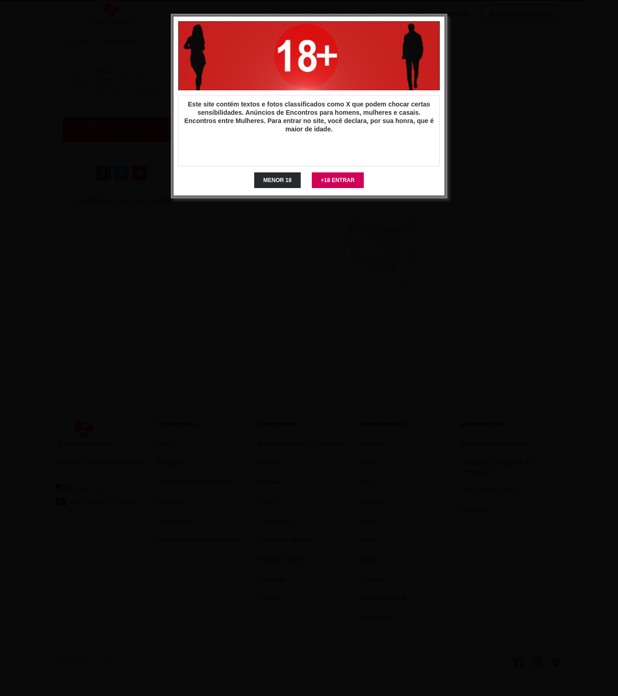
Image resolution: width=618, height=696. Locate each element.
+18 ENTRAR (338, 180)
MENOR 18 (277, 180)
